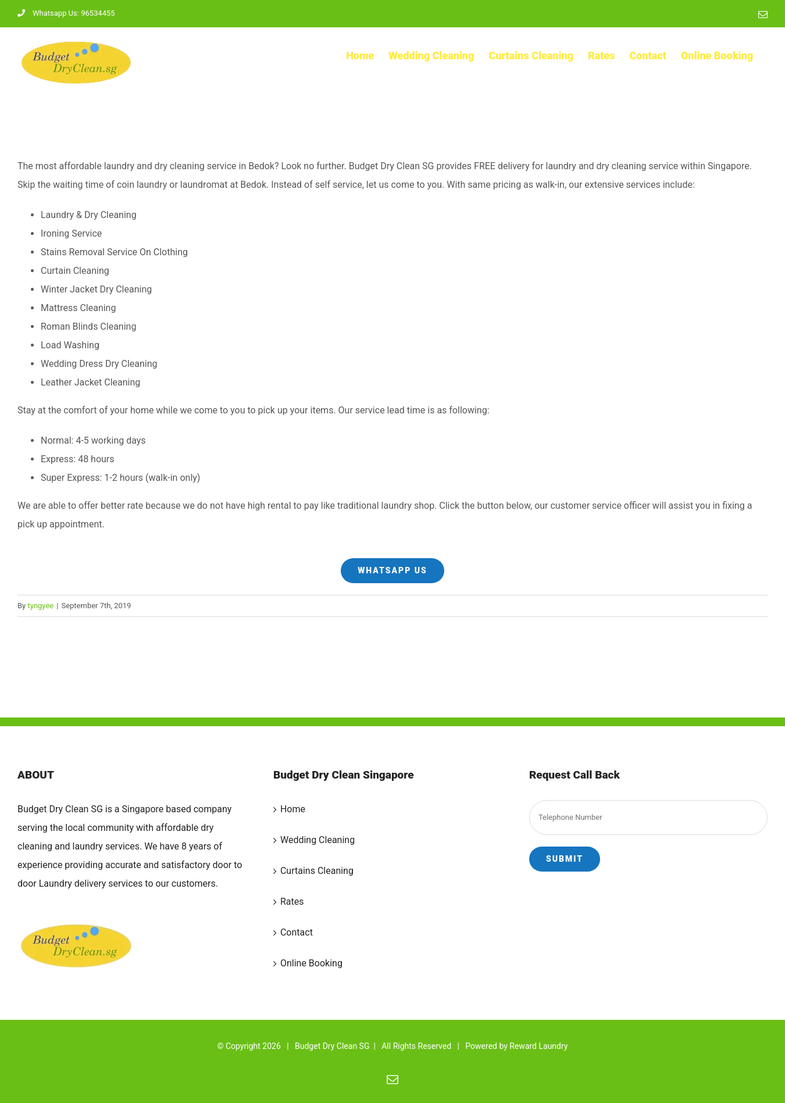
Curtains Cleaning (317, 870)
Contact (296, 932)
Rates (292, 901)
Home (292, 809)
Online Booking (311, 963)
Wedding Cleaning (317, 839)
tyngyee (40, 605)
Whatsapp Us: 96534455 (66, 13)
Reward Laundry (538, 1046)
